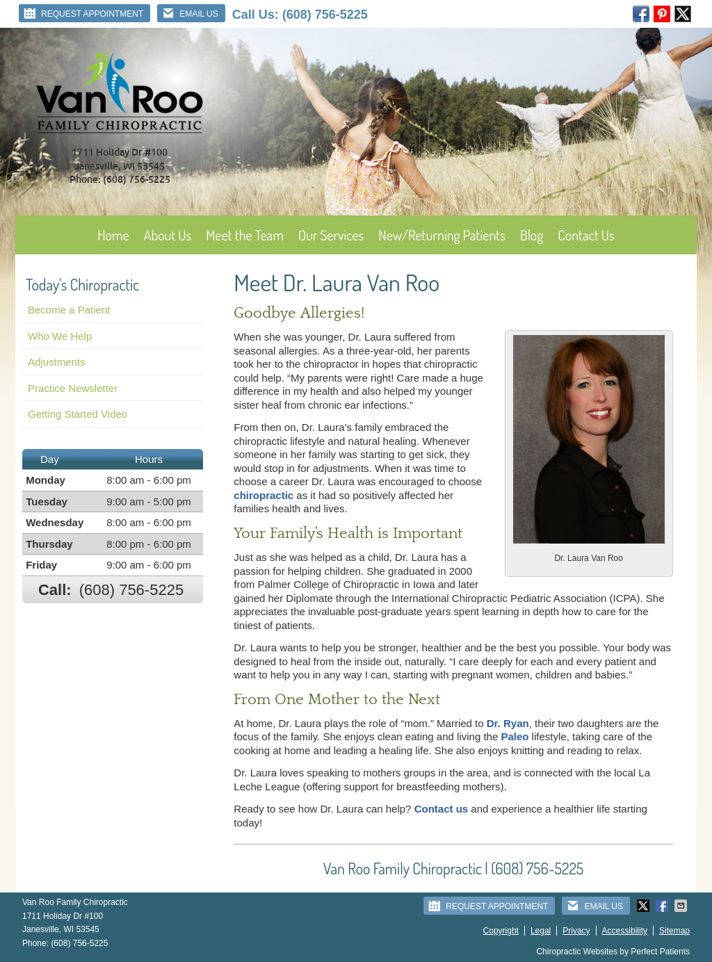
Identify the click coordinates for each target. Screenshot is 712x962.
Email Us (189, 13)
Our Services (331, 235)
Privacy (576, 931)
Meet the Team (245, 235)
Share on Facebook (663, 905)
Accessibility (624, 931)
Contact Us (586, 235)
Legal (541, 931)
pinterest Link (662, 14)
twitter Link (682, 14)
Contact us (441, 809)
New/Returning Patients (441, 235)
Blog (531, 235)
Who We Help (60, 336)
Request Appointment (82, 13)
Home (113, 235)
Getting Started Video (77, 414)
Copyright (501, 931)
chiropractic (263, 495)
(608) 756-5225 (325, 15)
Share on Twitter (644, 905)
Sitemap (674, 931)
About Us (168, 235)
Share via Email (682, 905)
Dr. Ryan (508, 723)
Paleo (514, 736)
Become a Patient (69, 310)
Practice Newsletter (73, 388)
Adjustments (57, 362)
